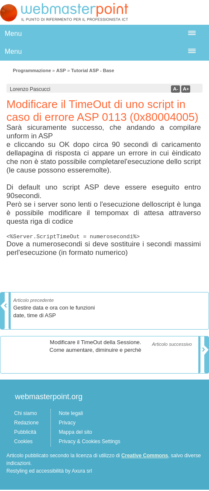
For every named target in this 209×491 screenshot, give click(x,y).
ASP (61, 70)
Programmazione (32, 70)
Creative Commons (144, 457)
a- (175, 89)
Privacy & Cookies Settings (89, 443)
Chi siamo (25, 415)
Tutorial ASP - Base (92, 70)
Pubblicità (25, 433)
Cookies (23, 443)
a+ (185, 89)
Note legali (71, 415)
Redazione (26, 424)
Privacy (67, 424)
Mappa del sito (75, 433)
